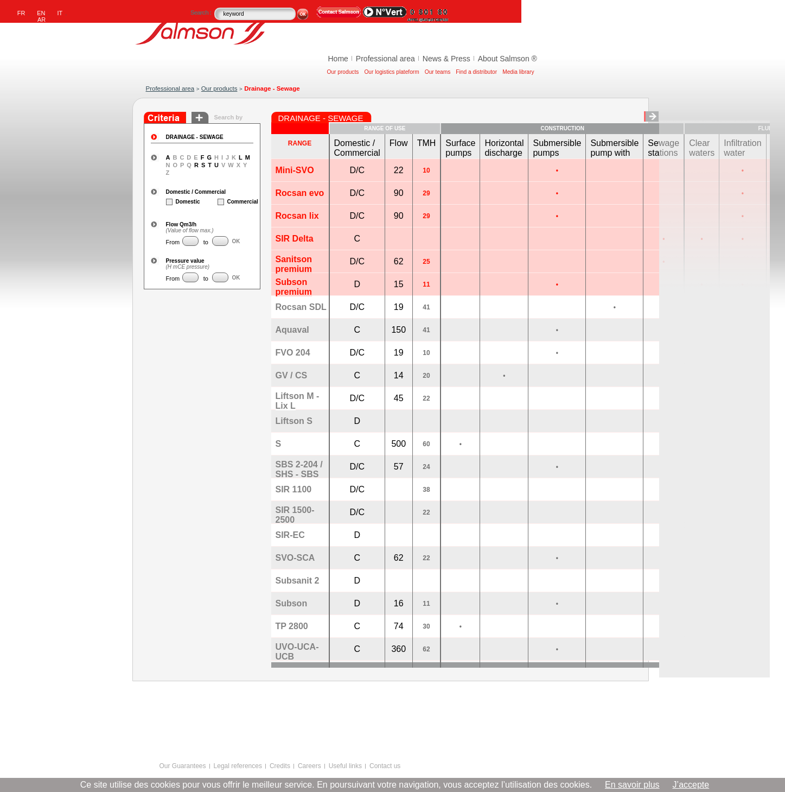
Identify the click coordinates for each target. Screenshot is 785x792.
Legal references (238, 766)
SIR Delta (295, 238)
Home (338, 58)
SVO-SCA (295, 557)
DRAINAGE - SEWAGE (195, 137)
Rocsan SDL (301, 307)
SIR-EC (290, 535)
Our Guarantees (182, 766)
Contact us (384, 766)
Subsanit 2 (298, 580)
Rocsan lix (297, 215)
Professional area (385, 58)
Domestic (179, 202)
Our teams (438, 72)
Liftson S (294, 421)
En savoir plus (632, 784)
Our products (343, 72)
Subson (292, 603)
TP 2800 (292, 626)
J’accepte (691, 784)
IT (60, 13)
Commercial (230, 202)
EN (41, 13)
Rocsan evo (300, 193)
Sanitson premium (294, 264)
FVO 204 (293, 352)
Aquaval (292, 329)
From (173, 242)
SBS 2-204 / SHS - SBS (299, 469)
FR (21, 13)
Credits (280, 766)
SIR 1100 (294, 489)
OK (236, 241)
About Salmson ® (507, 58)
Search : (201, 12)
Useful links (345, 766)
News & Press (446, 58)
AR (41, 19)
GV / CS (292, 375)
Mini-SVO (295, 170)
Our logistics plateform (391, 72)
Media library (518, 72)
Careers (309, 766)
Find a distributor (476, 72)
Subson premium (294, 286)
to (205, 242)
